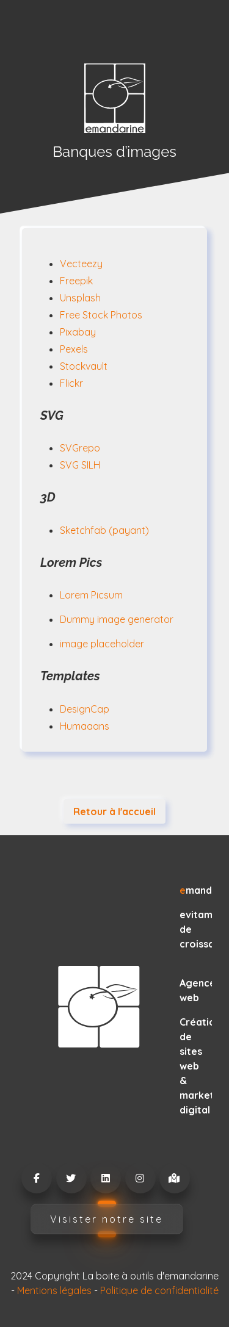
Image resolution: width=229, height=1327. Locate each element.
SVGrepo (80, 448)
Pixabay (78, 332)
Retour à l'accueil (114, 811)
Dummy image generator (116, 619)
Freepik (76, 281)
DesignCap (84, 709)
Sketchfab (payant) (104, 530)
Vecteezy (81, 263)
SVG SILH (80, 465)
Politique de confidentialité (159, 1290)
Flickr (71, 383)
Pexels (74, 349)
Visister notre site (106, 1219)
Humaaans (84, 726)
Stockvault (83, 366)
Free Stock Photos (101, 315)
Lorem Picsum (91, 595)
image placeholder (102, 644)
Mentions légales (54, 1290)
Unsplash (80, 298)
